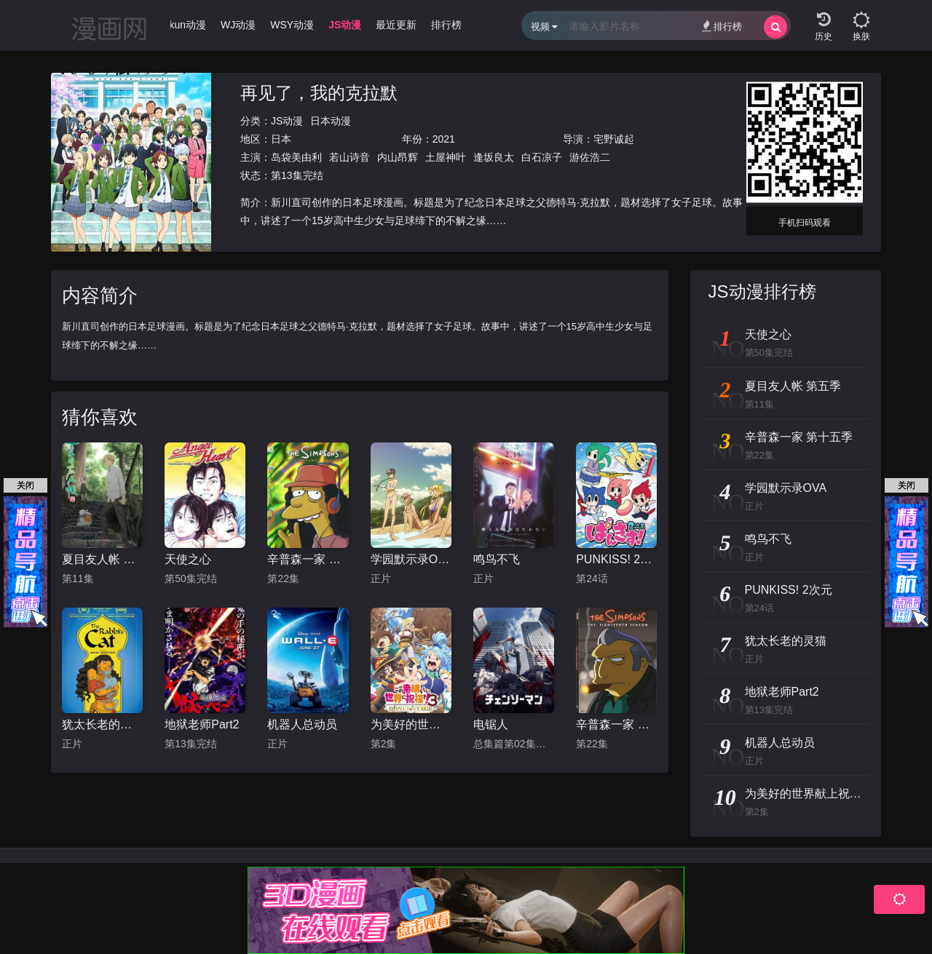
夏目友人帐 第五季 (102, 559)
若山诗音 (349, 157)
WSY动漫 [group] (292, 25)
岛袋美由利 (296, 157)
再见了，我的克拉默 (319, 93)
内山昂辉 (397, 157)
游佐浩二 (589, 157)
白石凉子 (541, 157)
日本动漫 (330, 121)
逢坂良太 (493, 157)
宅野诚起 (613, 139)
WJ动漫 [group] (238, 25)
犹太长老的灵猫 (102, 724)
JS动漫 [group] (344, 25)
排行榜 (722, 26)
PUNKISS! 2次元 (616, 559)
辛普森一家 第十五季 (307, 559)
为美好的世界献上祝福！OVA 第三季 (411, 724)
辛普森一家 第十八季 (616, 724)
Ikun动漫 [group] (186, 25)
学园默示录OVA (411, 559)
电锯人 (490, 724)
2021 (444, 139)
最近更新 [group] (396, 25)
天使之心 (188, 559)
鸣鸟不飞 (496, 559)
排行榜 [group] (446, 25)
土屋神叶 (445, 157)
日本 (281, 139)
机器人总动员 (302, 724)
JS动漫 (287, 121)
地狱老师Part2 (202, 724)
